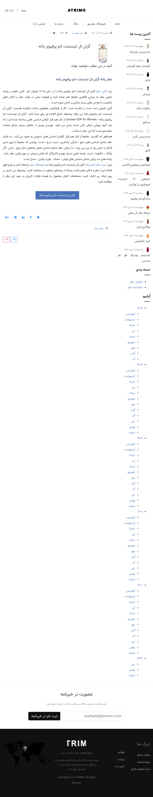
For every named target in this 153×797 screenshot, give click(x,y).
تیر (133, 331)
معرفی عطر (136, 281)
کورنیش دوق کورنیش (138, 66)
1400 (140, 585)
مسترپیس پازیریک (139, 52)
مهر (133, 348)
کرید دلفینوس (142, 241)
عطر (98, 91)
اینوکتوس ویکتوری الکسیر (136, 165)
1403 (140, 365)
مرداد (132, 336)
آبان (133, 353)
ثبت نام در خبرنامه (44, 716)
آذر (133, 359)
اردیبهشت (129, 319)
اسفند (132, 432)
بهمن (132, 427)
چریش (146, 94)
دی (133, 421)
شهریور (131, 342)
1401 (140, 511)
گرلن (104, 91)
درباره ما (59, 24)
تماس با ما (39, 24)
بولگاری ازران (143, 227)
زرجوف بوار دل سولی (139, 213)
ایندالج (146, 122)
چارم (147, 80)
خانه (117, 24)
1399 (140, 658)
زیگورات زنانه (143, 108)
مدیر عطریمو (77, 33)
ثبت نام (9, 10)
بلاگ (75, 24)
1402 (140, 438)
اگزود (147, 150)
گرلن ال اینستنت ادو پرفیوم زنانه (64, 46)
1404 (140, 308)
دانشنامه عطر (135, 287)
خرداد (132, 325)
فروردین (130, 314)
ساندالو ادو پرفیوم (140, 198)
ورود (23, 10)
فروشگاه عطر (37, 165)
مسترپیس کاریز (141, 136)
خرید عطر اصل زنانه (96, 165)
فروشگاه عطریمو (96, 24)
